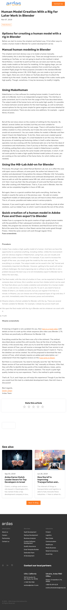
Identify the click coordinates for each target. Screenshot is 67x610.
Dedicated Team (29, 553)
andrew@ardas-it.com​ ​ (31, 585)
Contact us (5, 541)
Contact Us (58, 4)
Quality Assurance (30, 546)
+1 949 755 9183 (29, 582)
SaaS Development (30, 532)
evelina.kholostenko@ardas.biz (56, 588)
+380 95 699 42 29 (52, 584)
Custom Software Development (29, 542)
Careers (4, 535)
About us (5, 532)
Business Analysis (30, 538)
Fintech (48, 532)
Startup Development (31, 535)
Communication (51, 541)
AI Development (29, 556)
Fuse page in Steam (47, 358)
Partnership (6, 538)
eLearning (49, 554)
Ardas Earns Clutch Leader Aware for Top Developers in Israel (16, 479)
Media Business (51, 548)
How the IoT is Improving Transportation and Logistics (47, 481)
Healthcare (49, 544)
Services (27, 528)
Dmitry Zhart (7, 390)
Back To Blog (34, 503)
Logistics (49, 535)
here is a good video (50, 329)
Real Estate (49, 538)
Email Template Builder (31, 549)
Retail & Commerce (52, 551)
